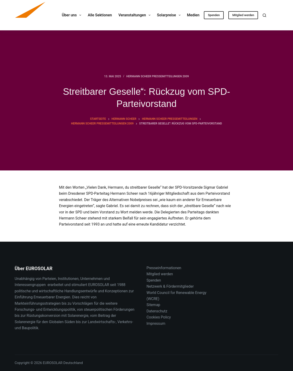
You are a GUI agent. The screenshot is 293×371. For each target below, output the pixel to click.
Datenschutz (156, 311)
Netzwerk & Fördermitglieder (170, 286)
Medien (196, 15)
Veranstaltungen (135, 15)
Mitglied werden (243, 15)
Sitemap (153, 305)
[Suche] (264, 15)
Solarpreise (169, 15)
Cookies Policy (158, 317)
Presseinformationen (163, 268)
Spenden (214, 15)
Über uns (72, 15)
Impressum (155, 323)
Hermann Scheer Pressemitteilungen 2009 (157, 76)
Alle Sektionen (100, 15)
